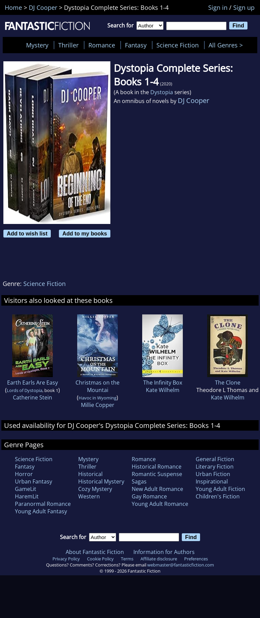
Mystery (37, 45)
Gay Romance (149, 496)
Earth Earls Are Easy (32, 382)
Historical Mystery (101, 481)
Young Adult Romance (160, 504)
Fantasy (136, 45)
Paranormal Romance (43, 504)
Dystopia (161, 92)
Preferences (196, 559)
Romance (101, 45)
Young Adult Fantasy (41, 511)
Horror (24, 474)
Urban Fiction (213, 474)
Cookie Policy (100, 559)
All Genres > (227, 45)
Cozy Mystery (95, 489)
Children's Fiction (218, 496)
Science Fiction (177, 45)
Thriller (68, 45)
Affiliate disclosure (158, 559)
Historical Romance (156, 466)
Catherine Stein (32, 397)
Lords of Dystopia (24, 390)
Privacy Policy (66, 559)
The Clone (227, 382)
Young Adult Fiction (220, 489)
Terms (127, 559)
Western (89, 496)
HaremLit (27, 496)
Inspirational (212, 481)
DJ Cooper (193, 100)
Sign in (218, 7)
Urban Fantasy (33, 481)
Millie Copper (97, 405)
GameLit (25, 489)
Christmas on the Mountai (97, 386)
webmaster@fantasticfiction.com (180, 565)
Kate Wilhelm (162, 390)
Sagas (139, 481)
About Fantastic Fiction (95, 552)
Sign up (244, 7)
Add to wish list (27, 233)
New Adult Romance (157, 489)
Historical (90, 474)
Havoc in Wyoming (97, 398)
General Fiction (215, 459)
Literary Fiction (215, 466)
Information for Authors (164, 552)
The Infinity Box (162, 382)
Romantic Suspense (157, 474)
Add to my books (84, 233)
